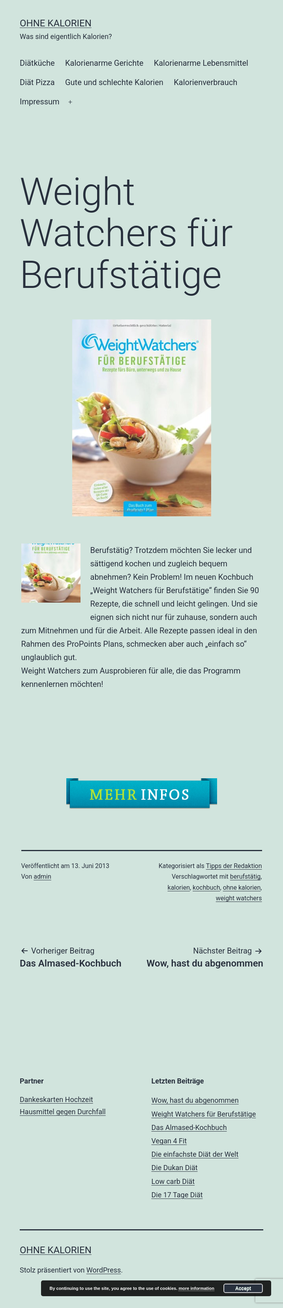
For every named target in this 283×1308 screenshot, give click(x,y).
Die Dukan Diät (175, 1167)
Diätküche (37, 63)
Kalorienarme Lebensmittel (201, 63)
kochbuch (206, 887)
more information (196, 1288)
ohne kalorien (242, 887)
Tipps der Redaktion (234, 866)
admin (42, 876)
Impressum (40, 101)
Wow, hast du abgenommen (195, 1100)
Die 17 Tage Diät (177, 1195)
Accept (243, 1288)
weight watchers (239, 898)
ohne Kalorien (56, 23)
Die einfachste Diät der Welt (195, 1154)
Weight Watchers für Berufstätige (204, 1114)
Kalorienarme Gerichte (104, 63)
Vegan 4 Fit (169, 1141)
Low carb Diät (173, 1181)
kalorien (179, 887)
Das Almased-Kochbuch (189, 1127)
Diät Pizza (37, 82)
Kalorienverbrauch (205, 82)
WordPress (103, 1270)
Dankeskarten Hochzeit (56, 1099)
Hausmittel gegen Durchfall (63, 1112)
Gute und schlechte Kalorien (114, 82)
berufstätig (245, 876)
